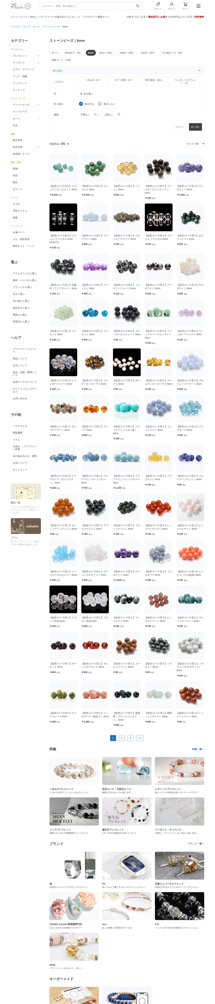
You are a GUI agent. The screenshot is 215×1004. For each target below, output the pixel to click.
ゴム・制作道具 (21, 239)
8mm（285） (106, 52)
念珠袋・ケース (21, 153)
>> (140, 738)
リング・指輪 (20, 76)
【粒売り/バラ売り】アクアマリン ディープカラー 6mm (126, 479)
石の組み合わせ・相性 (25, 456)
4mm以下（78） (73, 52)
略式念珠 (17, 140)
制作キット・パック (23, 246)
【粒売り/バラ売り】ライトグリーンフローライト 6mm (158, 334)
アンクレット (20, 83)
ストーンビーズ (21, 104)
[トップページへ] (21, 8)
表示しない (106, 104)
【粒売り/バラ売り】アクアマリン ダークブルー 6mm (94, 479)
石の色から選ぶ (21, 301)
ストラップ (19, 90)
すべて (55, 52)
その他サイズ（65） (173, 52)
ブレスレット (20, 55)
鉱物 (15, 168)
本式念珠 (17, 147)
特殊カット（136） (62, 60)
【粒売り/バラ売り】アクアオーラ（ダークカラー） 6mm (63, 479)
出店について (20, 462)
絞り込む (127, 70)
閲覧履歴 (17, 432)
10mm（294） (127, 52)
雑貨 (15, 217)
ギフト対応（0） (124, 80)
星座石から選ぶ (21, 321)
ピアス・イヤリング (23, 69)
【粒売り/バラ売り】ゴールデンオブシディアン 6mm (158, 189)
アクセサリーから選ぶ (25, 273)
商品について (20, 358)
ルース (16, 118)
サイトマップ (20, 469)
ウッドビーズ (20, 111)
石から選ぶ (19, 294)
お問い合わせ (20, 398)
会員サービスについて (25, 381)
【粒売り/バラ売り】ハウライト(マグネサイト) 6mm (190, 667)
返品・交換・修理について (25, 373)
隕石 (15, 182)
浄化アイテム (20, 210)
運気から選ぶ (20, 314)
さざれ (16, 203)
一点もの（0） (93, 80)
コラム (16, 439)
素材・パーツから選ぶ (25, 280)
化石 (15, 175)
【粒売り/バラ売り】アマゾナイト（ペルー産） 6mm (126, 430)
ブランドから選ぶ (22, 287)
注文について (20, 365)
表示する (86, 104)
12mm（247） (148, 52)
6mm (91, 52)
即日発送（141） (154, 80)
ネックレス (19, 62)
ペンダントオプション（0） (185, 81)
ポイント (17, 189)
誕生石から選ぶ (21, 307)
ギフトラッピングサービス (25, 390)
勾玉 (15, 125)
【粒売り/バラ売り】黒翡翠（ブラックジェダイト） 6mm (126, 716)
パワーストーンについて (25, 350)
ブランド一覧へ (195, 843)
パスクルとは (20, 425)
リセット (179, 127)
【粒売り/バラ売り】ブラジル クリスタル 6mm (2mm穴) (63, 239)
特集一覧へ (198, 749)
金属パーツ (19, 232)
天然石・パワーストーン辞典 (25, 448)
